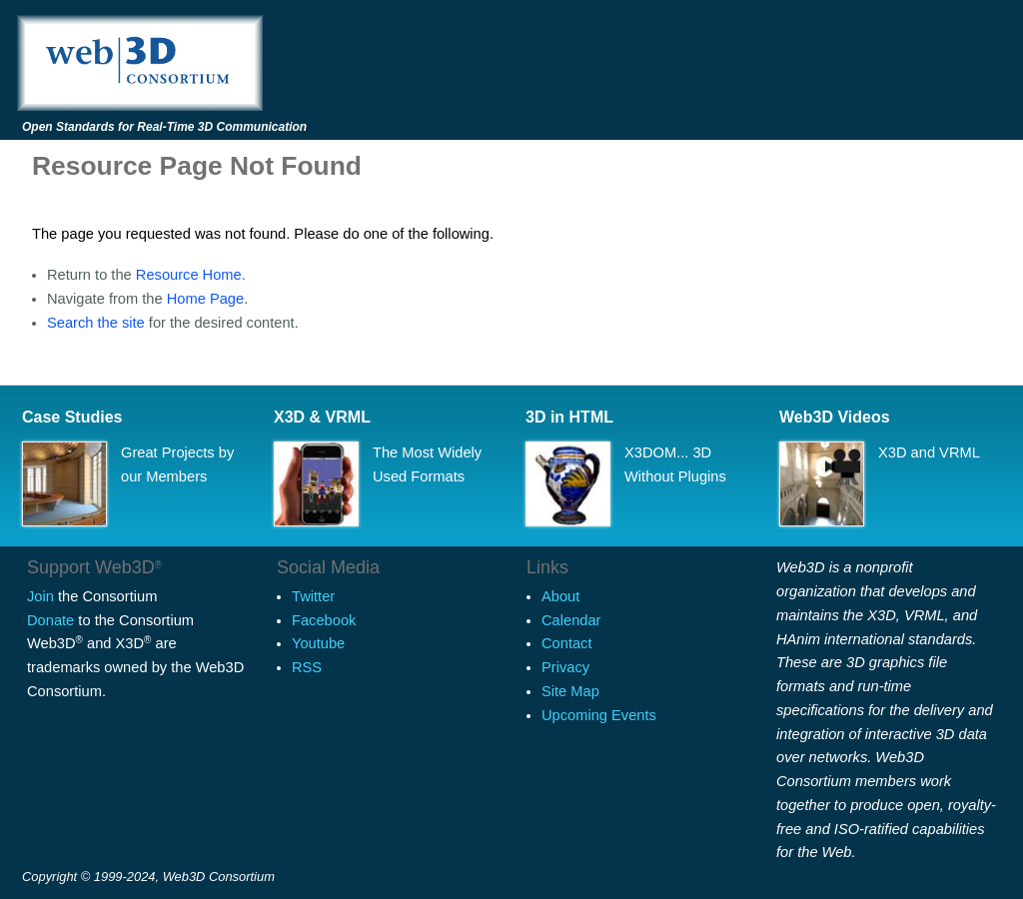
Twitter (313, 596)
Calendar (570, 620)
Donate (50, 620)
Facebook (324, 620)
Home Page (205, 299)
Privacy (565, 667)
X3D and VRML (929, 452)
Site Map (570, 691)
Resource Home (189, 275)
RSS (307, 667)
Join (40, 596)
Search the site (96, 323)
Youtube (318, 643)
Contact (566, 643)
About (560, 596)
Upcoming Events (598, 715)
